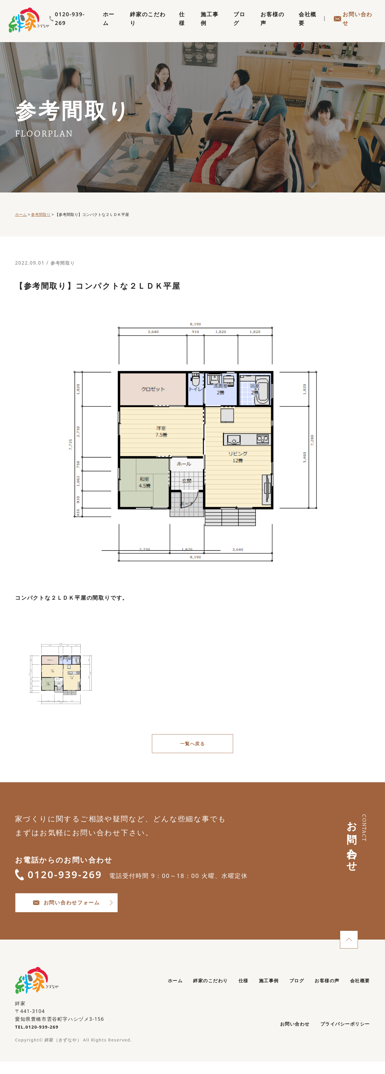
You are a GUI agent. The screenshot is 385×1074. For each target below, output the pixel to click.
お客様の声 (266, 25)
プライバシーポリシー (340, 1037)
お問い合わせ (351, 25)
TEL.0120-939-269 (39, 1037)
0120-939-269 (350, 14)
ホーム (93, 25)
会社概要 (304, 25)
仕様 (171, 25)
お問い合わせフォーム (90, 911)
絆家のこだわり (134, 25)
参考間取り (64, 263)
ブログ (232, 25)
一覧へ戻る (192, 744)
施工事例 (200, 25)
